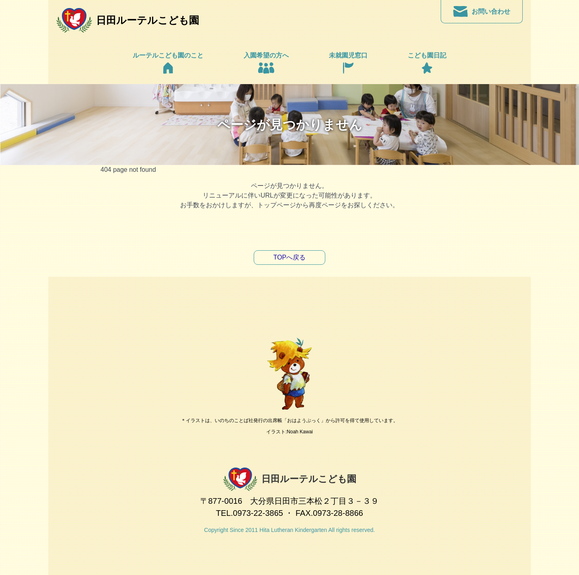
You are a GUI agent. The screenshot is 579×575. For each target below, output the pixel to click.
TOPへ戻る (289, 257)
